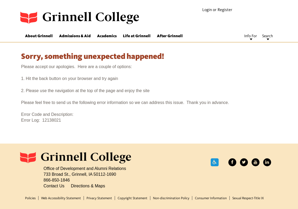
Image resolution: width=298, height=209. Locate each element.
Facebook (232, 162)
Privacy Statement (99, 198)
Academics (107, 36)
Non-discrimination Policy (171, 198)
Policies (30, 198)
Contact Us (54, 185)
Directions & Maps (88, 185)
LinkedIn (267, 162)
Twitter (244, 162)
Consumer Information (211, 198)
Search (267, 36)
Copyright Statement (132, 198)
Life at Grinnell (137, 36)
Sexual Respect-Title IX (248, 198)
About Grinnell (39, 36)
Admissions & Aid (75, 36)
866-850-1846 (57, 180)
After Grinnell (170, 36)
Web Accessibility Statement (61, 198)
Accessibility (215, 162)
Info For (250, 36)
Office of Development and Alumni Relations (85, 168)
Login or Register (217, 10)
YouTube (255, 162)
